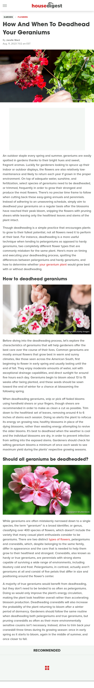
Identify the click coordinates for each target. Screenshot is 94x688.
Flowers (23, 17)
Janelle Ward (13, 40)
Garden (8, 17)
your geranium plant (53, 264)
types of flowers (59, 539)
